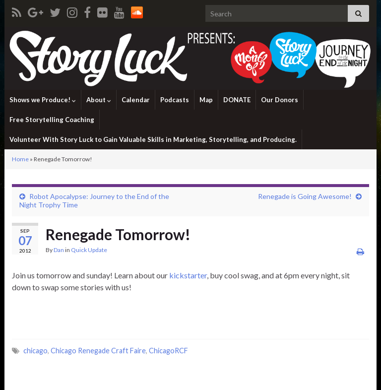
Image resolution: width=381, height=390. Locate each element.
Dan (59, 250)
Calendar (136, 100)
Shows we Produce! (42, 100)
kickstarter (188, 275)
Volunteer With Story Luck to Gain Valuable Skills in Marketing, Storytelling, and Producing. (153, 139)
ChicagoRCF (168, 350)
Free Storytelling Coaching (51, 120)
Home (20, 159)
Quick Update (89, 250)
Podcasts (174, 100)
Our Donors (279, 100)
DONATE (237, 100)
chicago (35, 350)
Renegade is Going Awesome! (305, 196)
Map (206, 100)
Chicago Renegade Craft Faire (98, 350)
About (98, 100)
